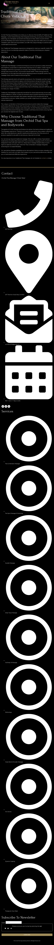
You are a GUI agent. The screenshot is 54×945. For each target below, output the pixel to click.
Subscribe (27, 935)
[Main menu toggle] (49, 3)
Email (4, 922)
